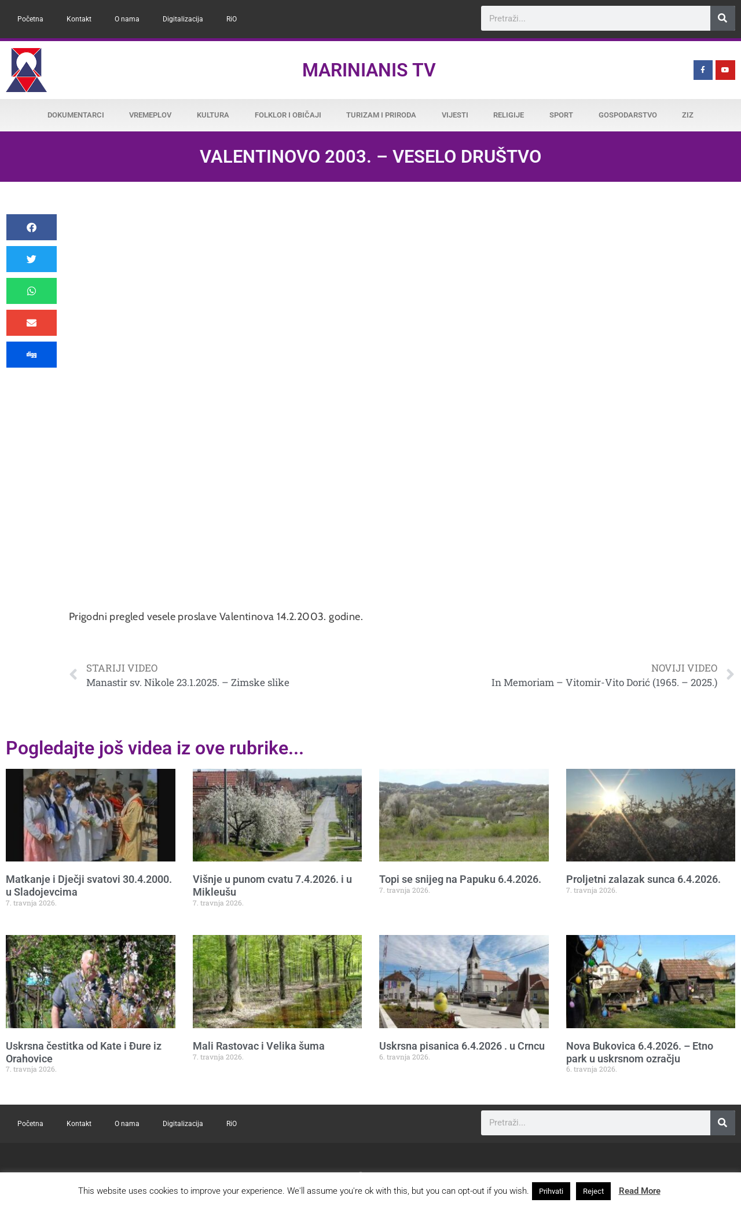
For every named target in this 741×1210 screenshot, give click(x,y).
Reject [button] (593, 1191)
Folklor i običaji (288, 115)
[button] (31, 227)
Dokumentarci (75, 115)
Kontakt (79, 19)
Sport (561, 115)
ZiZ (688, 115)
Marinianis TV (369, 70)
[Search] (722, 18)
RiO (231, 19)
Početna (30, 19)
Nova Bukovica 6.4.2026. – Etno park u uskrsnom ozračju (639, 1052)
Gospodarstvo (628, 115)
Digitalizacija (183, 19)
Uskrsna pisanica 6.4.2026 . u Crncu (462, 1046)
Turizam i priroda (381, 115)
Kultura (213, 115)
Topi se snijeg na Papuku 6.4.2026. (460, 879)
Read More (640, 1191)
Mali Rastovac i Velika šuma (259, 1046)
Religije (508, 115)
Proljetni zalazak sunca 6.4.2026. (643, 879)
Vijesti (455, 115)
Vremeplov (150, 115)
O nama (127, 19)
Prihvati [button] (551, 1191)
